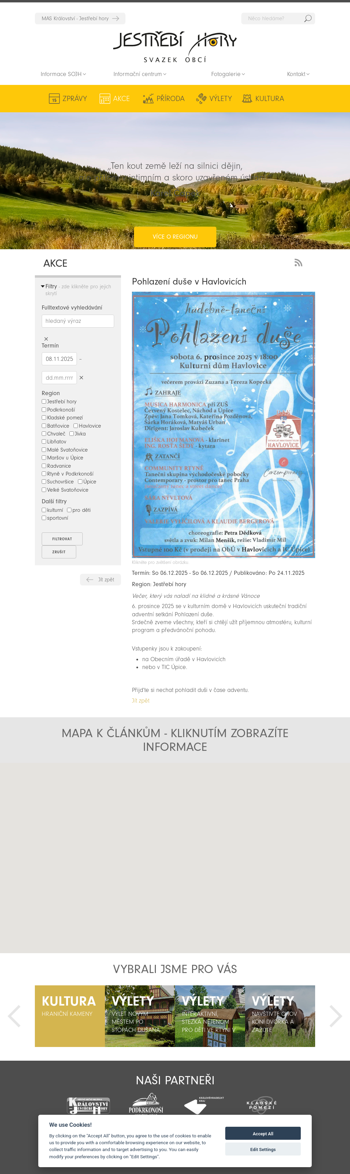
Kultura (238, 98)
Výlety (197, 98)
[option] (70, 1016)
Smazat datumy (81, 377)
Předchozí (14, 1016)
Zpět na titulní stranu (175, 46)
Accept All (263, 1133)
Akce (114, 98)
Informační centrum (137, 74)
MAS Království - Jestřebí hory (75, 18)
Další (335, 1016)
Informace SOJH (61, 74)
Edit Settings (263, 1149)
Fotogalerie (226, 74)
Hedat (308, 18)
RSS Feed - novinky (300, 261)
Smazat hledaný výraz (46, 339)
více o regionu (175, 209)
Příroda (155, 98)
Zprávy (75, 98)
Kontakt (296, 74)
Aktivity (284, 98)
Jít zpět (106, 580)
